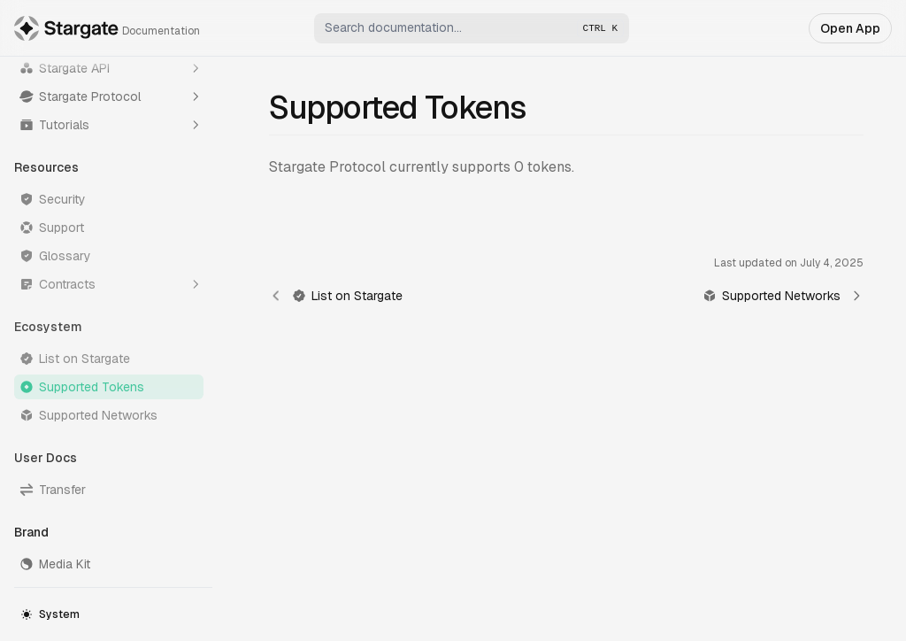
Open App (850, 28)
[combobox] (471, 28)
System (50, 614)
